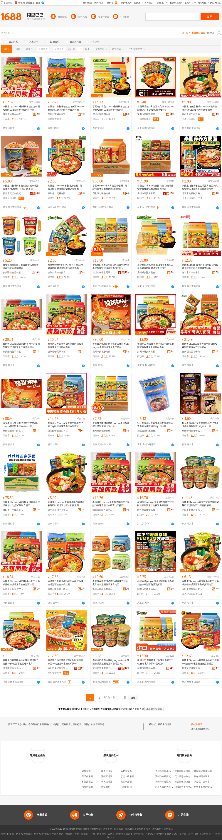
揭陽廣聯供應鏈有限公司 (147, 430)
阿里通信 (160, 834)
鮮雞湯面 (86, 771)
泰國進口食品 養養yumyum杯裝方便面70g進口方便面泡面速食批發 (199, 108)
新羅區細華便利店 (203, 771)
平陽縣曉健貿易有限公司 (187, 771)
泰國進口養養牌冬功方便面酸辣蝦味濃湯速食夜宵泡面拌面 (65, 345)
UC (175, 834)
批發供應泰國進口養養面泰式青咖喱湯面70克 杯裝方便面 (20, 266)
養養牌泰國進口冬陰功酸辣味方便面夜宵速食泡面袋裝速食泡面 (110, 583)
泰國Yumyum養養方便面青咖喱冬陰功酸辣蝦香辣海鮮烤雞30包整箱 (111, 187)
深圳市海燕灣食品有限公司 (102, 114)
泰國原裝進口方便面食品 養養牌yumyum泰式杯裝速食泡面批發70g (155, 108)
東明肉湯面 (126, 781)
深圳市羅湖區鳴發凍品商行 (58, 510)
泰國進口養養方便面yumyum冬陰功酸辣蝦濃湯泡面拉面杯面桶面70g (110, 662)
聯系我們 (156, 829)
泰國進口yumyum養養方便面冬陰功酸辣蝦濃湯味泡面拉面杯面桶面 (200, 504)
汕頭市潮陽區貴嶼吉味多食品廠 (102, 510)
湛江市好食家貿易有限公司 (192, 510)
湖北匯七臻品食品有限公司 (102, 193)
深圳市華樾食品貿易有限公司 (58, 114)
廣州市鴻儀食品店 (101, 430)
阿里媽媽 (119, 834)
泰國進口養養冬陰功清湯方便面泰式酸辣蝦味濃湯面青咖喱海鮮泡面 (200, 187)
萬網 (169, 834)
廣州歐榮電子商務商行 (102, 351)
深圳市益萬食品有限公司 (13, 114)
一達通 (216, 834)
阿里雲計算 (138, 834)
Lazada (110, 837)
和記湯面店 (87, 781)
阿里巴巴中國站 (42, 834)
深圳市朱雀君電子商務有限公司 (102, 272)
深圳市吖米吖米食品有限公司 (192, 272)
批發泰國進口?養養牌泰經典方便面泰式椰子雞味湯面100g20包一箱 (200, 425)
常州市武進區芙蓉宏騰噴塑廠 (169, 781)
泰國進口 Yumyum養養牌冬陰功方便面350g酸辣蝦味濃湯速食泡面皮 (65, 425)
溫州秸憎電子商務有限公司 (58, 351)
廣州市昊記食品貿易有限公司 (13, 193)
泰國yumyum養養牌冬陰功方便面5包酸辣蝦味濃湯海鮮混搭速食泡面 (65, 266)
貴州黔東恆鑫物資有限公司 (168, 771)
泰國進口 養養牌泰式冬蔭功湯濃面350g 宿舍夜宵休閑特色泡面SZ (155, 662)
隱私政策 (129, 829)
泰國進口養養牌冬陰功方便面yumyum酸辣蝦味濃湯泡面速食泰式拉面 (66, 108)
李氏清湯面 (106, 781)
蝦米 (128, 834)
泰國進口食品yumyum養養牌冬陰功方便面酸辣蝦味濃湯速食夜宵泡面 (110, 108)
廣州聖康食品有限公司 (13, 272)
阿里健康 (206, 834)
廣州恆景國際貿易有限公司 (192, 668)
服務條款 (118, 829)
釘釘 (197, 834)
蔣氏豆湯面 (106, 771)
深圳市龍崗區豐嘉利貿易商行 (102, 589)
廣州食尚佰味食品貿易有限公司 (192, 430)
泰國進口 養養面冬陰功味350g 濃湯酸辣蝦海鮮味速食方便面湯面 (155, 345)
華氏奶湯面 (87, 776)
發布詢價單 (196, 724)
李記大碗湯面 (127, 776)
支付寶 (182, 834)
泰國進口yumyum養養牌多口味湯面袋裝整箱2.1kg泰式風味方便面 (21, 504)
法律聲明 (107, 829)
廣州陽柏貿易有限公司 (13, 351)
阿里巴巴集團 (7, 834)
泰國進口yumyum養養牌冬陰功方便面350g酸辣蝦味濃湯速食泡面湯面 (200, 662)
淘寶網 (68, 834)
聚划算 (84, 834)
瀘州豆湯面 (106, 776)
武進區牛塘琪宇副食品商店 (207, 781)
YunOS (149, 834)
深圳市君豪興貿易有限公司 (147, 351)
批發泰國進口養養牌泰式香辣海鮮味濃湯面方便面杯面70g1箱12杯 (155, 425)
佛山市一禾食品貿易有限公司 (13, 510)
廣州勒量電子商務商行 (13, 430)
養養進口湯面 (164, 724)
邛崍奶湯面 (87, 787)
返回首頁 (139, 709)
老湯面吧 (105, 787)
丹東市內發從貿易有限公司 (192, 193)
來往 (190, 834)
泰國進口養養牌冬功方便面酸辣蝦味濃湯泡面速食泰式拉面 (65, 583)
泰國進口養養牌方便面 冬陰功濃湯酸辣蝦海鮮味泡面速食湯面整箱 (155, 187)
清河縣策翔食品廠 (146, 510)
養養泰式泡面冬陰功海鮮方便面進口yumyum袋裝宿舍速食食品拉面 (110, 345)
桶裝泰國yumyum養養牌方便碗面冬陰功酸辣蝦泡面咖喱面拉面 (155, 583)
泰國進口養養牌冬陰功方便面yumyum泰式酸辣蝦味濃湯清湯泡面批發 (110, 266)
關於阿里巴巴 (143, 829)
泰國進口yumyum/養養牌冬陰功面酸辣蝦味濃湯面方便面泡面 (199, 345)
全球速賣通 (57, 834)
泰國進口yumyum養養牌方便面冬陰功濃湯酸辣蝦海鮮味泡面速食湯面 (66, 187)
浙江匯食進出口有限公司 (58, 430)
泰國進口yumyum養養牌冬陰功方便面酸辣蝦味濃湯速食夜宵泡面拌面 (21, 108)
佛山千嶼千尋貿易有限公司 (192, 114)
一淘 (92, 834)
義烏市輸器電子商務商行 (58, 589)
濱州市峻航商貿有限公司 (167, 776)
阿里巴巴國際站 (24, 834)
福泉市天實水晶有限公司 (187, 787)
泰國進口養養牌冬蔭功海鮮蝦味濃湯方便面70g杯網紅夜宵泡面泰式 (20, 187)
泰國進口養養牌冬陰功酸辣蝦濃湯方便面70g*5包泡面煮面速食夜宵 (20, 662)
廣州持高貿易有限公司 (147, 193)
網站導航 (168, 829)
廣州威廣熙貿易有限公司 (147, 272)
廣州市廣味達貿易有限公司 (58, 272)
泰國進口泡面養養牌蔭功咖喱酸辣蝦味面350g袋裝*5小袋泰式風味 (65, 662)
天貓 (77, 834)
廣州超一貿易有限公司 (58, 193)
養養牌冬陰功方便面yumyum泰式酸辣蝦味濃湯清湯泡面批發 (110, 425)
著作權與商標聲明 (92, 829)
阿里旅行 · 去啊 (104, 834)
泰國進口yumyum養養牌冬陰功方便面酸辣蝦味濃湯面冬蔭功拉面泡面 (66, 504)
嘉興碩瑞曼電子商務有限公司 (192, 351)
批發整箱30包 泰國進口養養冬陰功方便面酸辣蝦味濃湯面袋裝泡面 (155, 266)
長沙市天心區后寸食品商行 (13, 589)
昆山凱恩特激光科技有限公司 (189, 776)
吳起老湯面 (126, 771)
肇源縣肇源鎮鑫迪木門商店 (188, 781)
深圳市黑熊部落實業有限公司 (147, 114)
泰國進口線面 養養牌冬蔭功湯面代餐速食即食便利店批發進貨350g (200, 266)
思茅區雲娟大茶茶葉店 (166, 787)
